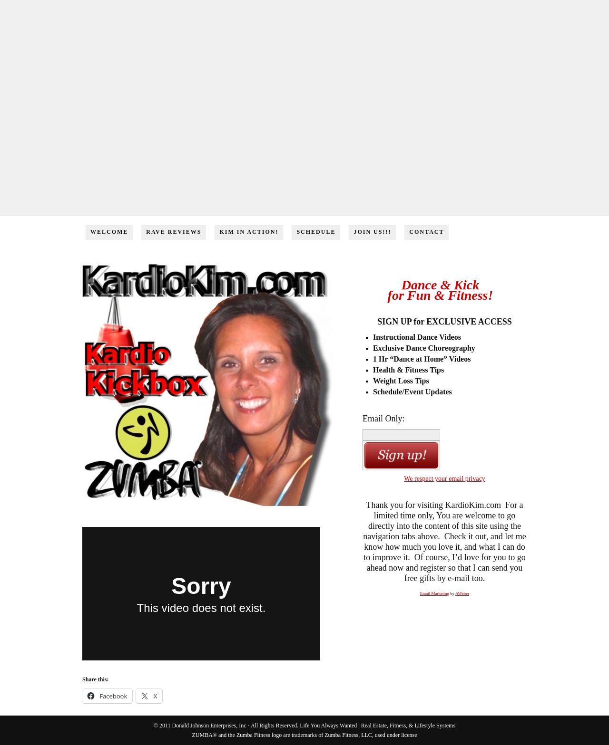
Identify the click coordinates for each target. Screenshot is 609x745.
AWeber (462, 593)
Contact (426, 232)
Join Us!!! (372, 232)
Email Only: (384, 418)
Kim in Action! (248, 232)
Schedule (315, 232)
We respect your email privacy (444, 478)
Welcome (109, 232)
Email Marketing (434, 593)
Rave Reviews (173, 232)
